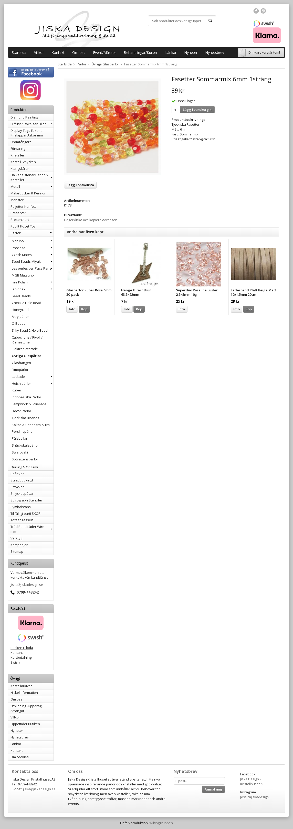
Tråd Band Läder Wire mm (32, 529)
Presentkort (20, 219)
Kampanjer (19, 544)
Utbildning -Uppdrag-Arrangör (27, 708)
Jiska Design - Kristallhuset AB (252, 781)
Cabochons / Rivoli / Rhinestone (27, 339)
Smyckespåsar (22, 493)
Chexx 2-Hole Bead (26, 302)
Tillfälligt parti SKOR (25, 513)
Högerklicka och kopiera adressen (90, 220)
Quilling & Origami (24, 467)
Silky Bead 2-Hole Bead (30, 330)
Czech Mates (33, 254)
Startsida (19, 52)
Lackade (33, 376)
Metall (32, 186)
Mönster (17, 200)
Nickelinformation (24, 692)
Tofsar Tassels (22, 520)
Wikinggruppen (161, 823)
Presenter (18, 213)
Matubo (33, 241)
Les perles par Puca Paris (33, 268)
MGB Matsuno (23, 275)
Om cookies (20, 757)
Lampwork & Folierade (29, 404)
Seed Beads (21, 296)
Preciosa (33, 247)
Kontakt (58, 52)
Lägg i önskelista (80, 185)
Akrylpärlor (20, 316)
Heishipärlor (33, 383)
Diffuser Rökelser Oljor (32, 124)
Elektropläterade (25, 349)
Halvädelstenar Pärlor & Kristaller (32, 177)
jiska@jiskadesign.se (27, 584)
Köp (84, 309)
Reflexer (17, 473)
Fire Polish (33, 282)
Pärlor (32, 233)
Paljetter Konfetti (24, 206)
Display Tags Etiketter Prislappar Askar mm (27, 133)
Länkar (170, 52)
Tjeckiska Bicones (25, 418)
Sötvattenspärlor (25, 459)
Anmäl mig (213, 789)
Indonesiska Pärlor (26, 397)
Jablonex (33, 289)
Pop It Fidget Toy (23, 226)
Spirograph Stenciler (26, 500)
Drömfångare (21, 142)
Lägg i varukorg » (197, 109)
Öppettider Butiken (25, 724)
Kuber (16, 390)
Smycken (18, 487)
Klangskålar (20, 168)
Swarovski (20, 452)
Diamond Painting (24, 117)
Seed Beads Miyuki (33, 261)
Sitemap (17, 551)
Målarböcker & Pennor (28, 193)
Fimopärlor (20, 369)
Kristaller (17, 155)
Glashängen (21, 362)
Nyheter (190, 52)
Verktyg (16, 538)
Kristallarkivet (21, 686)
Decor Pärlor (21, 411)
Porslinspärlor (23, 431)
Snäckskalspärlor (25, 445)
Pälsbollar (19, 438)
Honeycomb (21, 309)
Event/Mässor (104, 52)
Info (72, 309)
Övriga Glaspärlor (26, 355)
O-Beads (18, 323)
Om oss (78, 52)
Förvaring (18, 148)
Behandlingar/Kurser (141, 52)
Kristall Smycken (23, 162)
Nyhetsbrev (214, 52)
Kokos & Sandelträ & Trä (31, 424)
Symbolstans (21, 507)
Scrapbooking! (22, 480)
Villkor (39, 52)
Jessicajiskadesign (254, 797)
